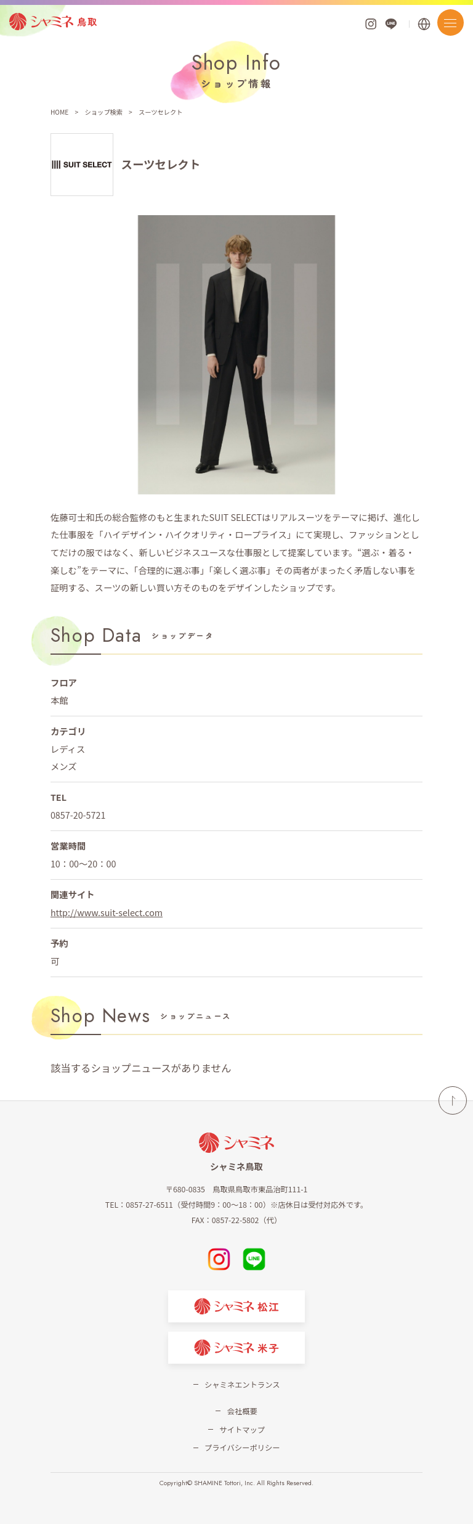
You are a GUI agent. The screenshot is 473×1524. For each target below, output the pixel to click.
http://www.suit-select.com (107, 912)
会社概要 (242, 1411)
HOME (59, 112)
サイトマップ (242, 1429)
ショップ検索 (103, 112)
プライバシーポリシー (242, 1447)
